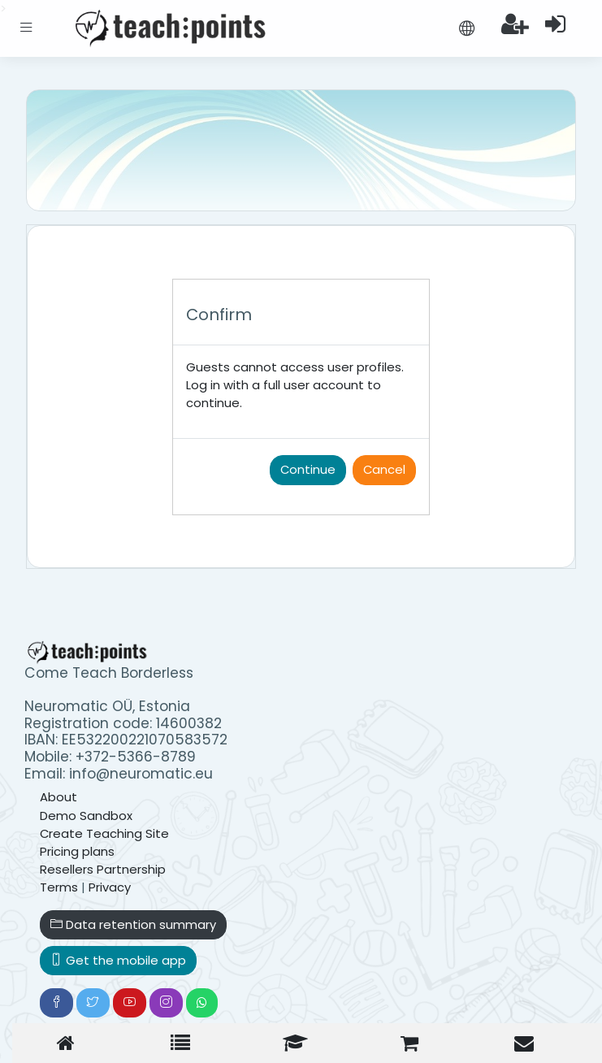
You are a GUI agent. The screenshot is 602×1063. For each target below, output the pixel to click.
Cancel (384, 469)
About (58, 796)
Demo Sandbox (86, 815)
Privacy (110, 887)
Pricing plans (77, 851)
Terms (59, 887)
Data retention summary (133, 924)
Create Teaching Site (104, 833)
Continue (308, 469)
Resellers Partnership (103, 869)
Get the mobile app (118, 960)
